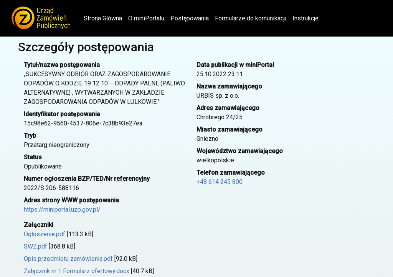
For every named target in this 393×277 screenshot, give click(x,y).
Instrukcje (305, 18)
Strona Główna (104, 17)
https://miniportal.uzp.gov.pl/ (62, 209)
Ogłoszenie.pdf (44, 234)
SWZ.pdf (35, 246)
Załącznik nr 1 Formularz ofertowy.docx (76, 271)
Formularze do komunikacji (250, 18)
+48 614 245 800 (219, 181)
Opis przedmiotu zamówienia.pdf (68, 258)
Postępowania (189, 18)
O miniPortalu (146, 18)
